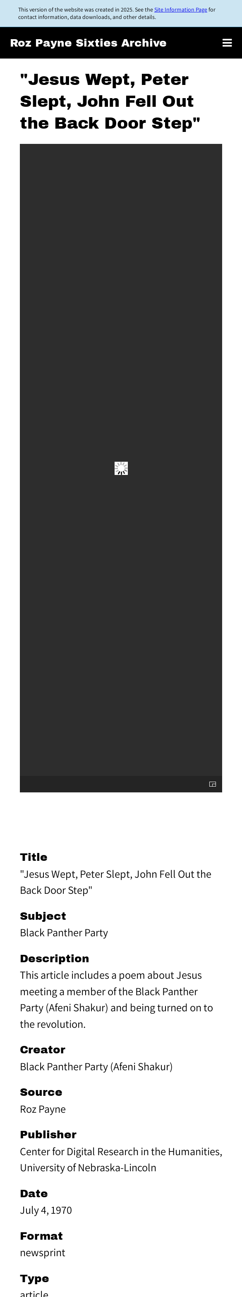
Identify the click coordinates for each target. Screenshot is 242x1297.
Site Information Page (180, 9)
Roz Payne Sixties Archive (88, 43)
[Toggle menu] (227, 43)
